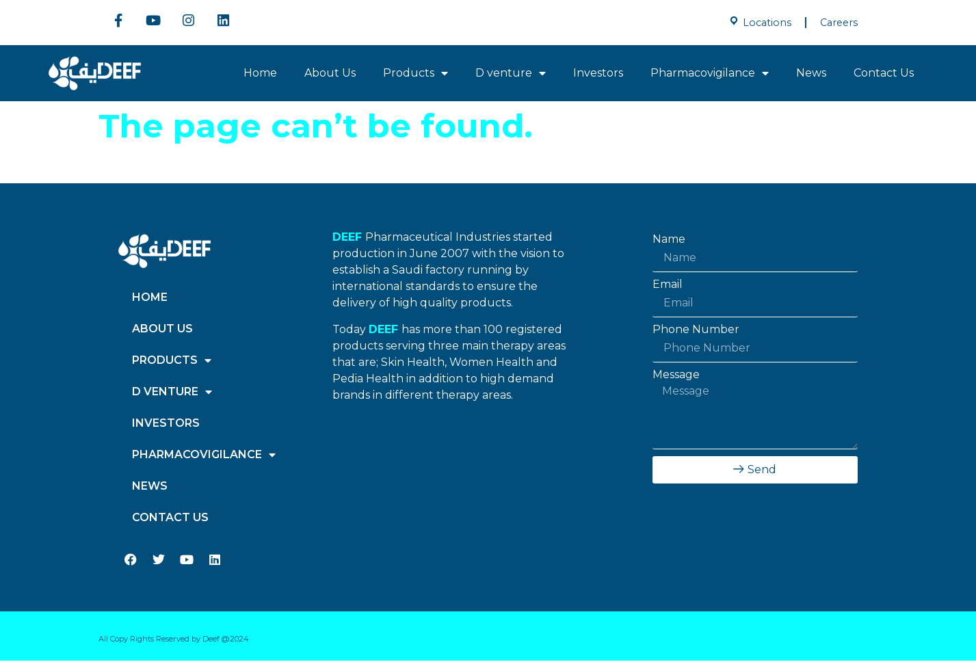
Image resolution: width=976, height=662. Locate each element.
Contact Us (884, 74)
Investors (598, 74)
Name (668, 240)
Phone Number (695, 331)
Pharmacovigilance (709, 74)
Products (415, 74)
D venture (510, 74)
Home (260, 74)
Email (667, 285)
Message (676, 376)
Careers (839, 22)
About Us (330, 74)
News (811, 74)
